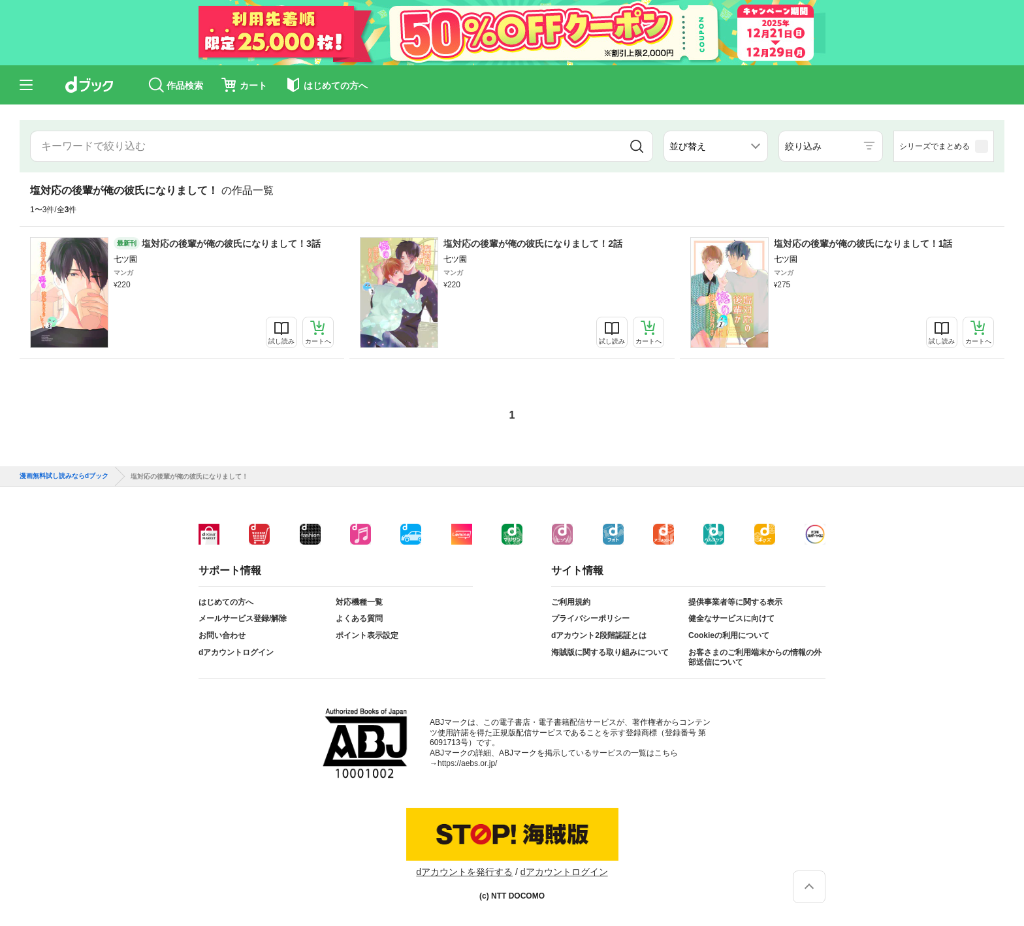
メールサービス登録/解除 (243, 618)
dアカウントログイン (236, 652)
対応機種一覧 (359, 602)
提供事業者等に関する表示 (735, 602)
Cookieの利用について (728, 635)
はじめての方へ (226, 602)
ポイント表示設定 (367, 635)
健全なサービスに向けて (731, 618)
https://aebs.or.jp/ (467, 763)
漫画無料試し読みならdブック (64, 476)
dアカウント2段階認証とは (599, 635)
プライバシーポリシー (590, 618)
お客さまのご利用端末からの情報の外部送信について (755, 657)
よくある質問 (359, 618)
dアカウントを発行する (464, 872)
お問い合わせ (222, 635)
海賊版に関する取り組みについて (610, 652)
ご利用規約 (570, 602)
